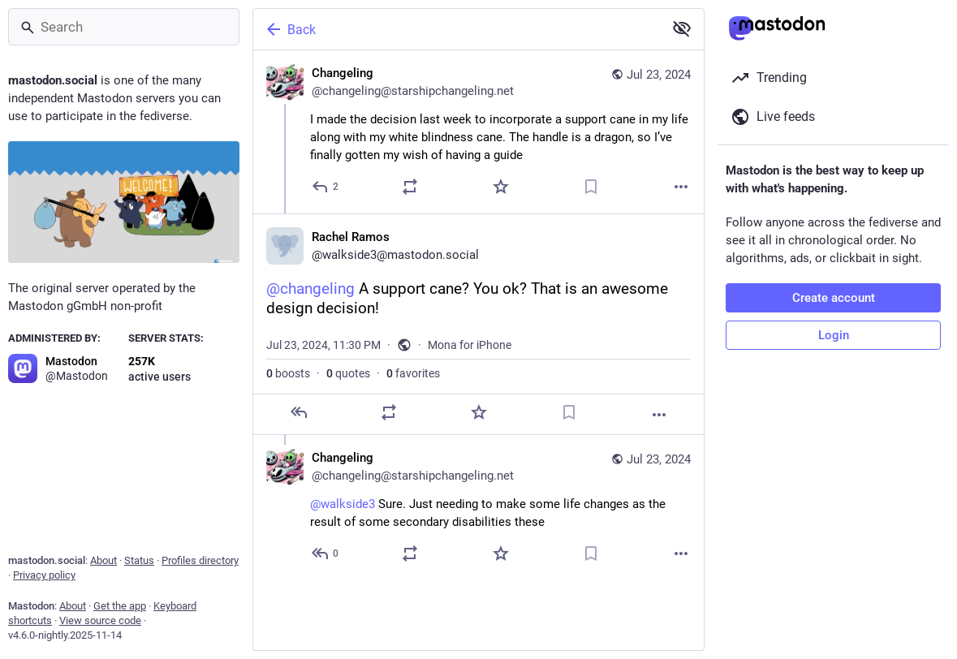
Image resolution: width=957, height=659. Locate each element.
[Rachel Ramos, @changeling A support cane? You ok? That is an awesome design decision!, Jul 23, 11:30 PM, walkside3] (478, 324)
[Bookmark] (591, 186)
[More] (681, 186)
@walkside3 (342, 504)
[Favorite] (501, 186)
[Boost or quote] (410, 186)
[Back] (456, 29)
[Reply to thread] (326, 553)
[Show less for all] (682, 28)
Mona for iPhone (469, 344)
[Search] (123, 26)
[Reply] (326, 186)
